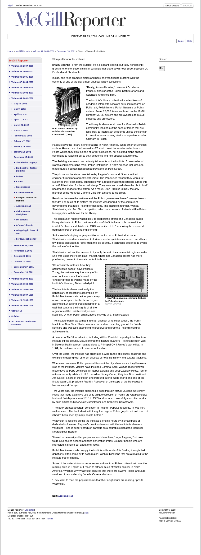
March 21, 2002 (21, 125)
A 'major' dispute (24, 225)
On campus (22, 220)
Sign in (11, 5)
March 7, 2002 (21, 130)
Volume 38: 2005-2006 (22, 77)
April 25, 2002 (20, 114)
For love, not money (26, 239)
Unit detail (29, 510)
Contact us (16, 311)
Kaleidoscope (23, 187)
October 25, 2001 (22, 256)
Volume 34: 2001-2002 (43, 51)
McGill (187, 6)
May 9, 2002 (20, 109)
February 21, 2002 (23, 136)
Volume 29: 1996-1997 (22, 300)
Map (86, 513)
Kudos (19, 181)
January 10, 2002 (22, 152)
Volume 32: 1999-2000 (22, 284)
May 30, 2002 (20, 104)
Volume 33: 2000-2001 (22, 279)
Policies (15, 316)
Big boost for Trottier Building (26, 169)
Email (50, 519)
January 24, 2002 (22, 146)
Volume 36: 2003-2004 (22, 87)
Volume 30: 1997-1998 (22, 295)
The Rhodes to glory (26, 162)
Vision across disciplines (23, 213)
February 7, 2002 (22, 141)
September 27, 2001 (24, 267)
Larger (181, 41)
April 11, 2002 (20, 119)
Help (189, 41)
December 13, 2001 (66, 51)
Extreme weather (24, 192)
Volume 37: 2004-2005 (22, 82)
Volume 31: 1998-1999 (22, 289)
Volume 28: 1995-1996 (22, 305)
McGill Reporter (23, 51)
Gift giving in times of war (27, 232)
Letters (19, 176)
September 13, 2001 (24, 272)
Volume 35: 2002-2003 (22, 93)
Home (10, 51)
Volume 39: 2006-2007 (22, 71)
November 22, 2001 (23, 245)
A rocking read (23, 206)
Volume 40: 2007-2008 (22, 66)
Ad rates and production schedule (23, 323)
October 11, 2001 (22, 261)
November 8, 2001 (23, 251)
